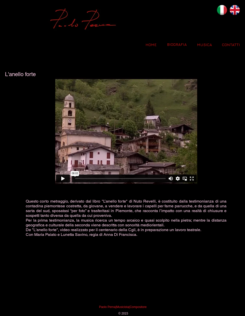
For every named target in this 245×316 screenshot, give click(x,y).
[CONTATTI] (231, 44)
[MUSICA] (204, 44)
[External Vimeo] (126, 131)
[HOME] (151, 44)
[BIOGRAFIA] (177, 44)
